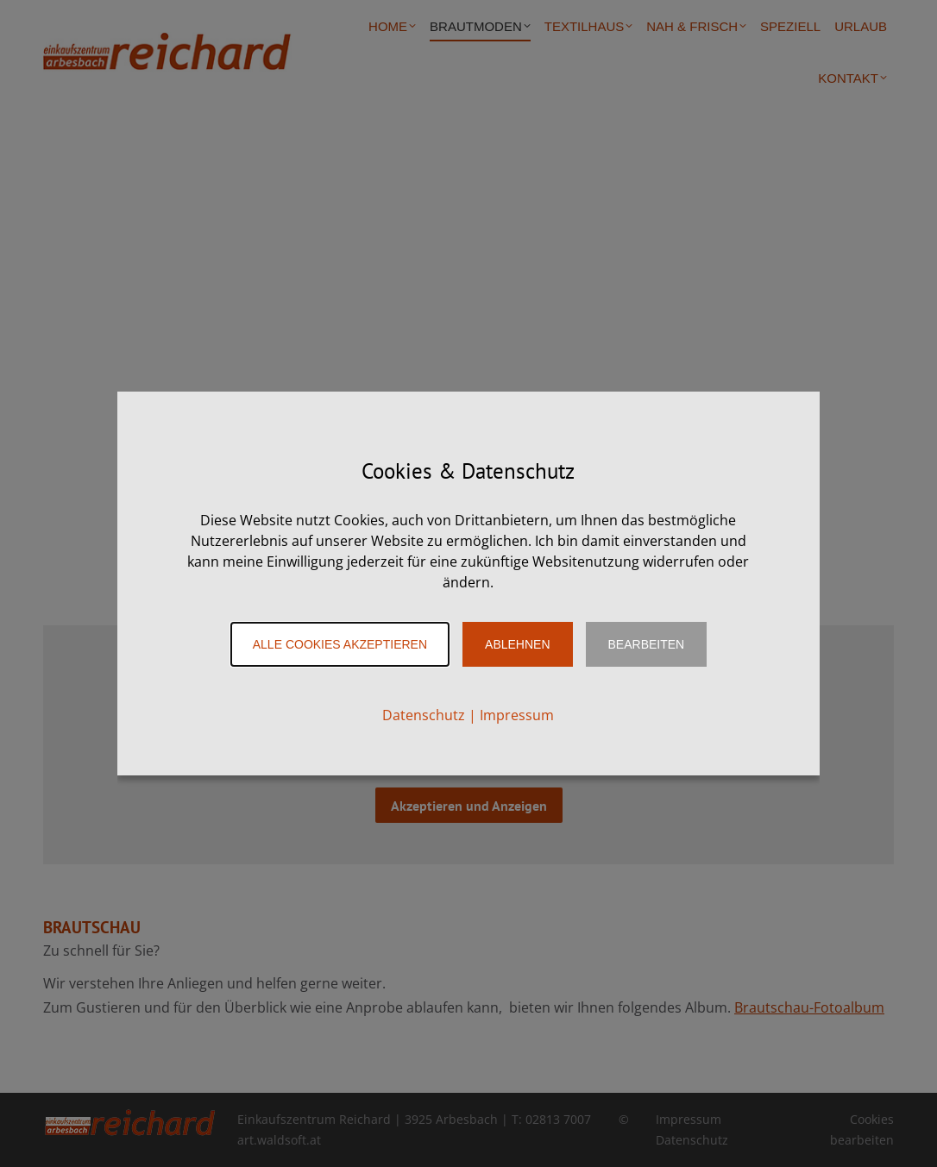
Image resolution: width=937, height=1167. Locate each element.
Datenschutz (423, 715)
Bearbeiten (646, 644)
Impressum (517, 715)
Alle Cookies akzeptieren (340, 644)
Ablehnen (517, 644)
